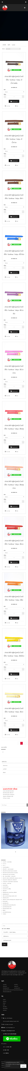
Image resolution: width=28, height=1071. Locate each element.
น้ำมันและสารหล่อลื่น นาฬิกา (7, 908)
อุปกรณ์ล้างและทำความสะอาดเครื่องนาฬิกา (9, 905)
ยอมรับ (23, 1066)
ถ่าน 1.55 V (4, 863)
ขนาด (4, 89)
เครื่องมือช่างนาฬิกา (6, 897)
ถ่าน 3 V (4, 865)
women (13, 45)
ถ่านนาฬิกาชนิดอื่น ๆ (6, 867)
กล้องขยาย (4, 796)
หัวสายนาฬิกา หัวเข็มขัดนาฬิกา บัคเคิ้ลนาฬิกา (10, 879)
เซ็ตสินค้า (4, 910)
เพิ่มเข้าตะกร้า (14, 101)
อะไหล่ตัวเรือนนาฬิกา (6, 894)
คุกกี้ (11, 1066)
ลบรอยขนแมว (12, 794)
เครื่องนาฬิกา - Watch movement (8, 869)
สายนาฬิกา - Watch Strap (7, 883)
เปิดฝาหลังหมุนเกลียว (6, 792)
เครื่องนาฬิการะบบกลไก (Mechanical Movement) (10, 872)
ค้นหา (4, 944)
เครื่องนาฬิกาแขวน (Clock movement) (8, 874)
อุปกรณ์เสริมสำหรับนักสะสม (7, 912)
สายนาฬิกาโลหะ (5, 885)
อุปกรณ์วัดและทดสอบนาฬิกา (7, 906)
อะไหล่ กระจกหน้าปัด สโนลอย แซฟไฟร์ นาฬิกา (10, 896)
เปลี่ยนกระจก (11, 792)
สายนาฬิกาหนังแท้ (5, 887)
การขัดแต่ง (4, 914)
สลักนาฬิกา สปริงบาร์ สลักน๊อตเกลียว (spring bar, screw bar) (12, 878)
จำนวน (5, 94)
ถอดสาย (4, 791)
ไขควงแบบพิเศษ (5, 901)
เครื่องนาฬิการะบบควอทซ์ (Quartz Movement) (10, 870)
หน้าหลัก (4, 45)
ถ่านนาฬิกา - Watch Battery (7, 861)
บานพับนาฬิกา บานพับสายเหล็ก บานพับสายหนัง (10, 881)
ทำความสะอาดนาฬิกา (6, 794)
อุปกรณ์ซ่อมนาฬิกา (6, 903)
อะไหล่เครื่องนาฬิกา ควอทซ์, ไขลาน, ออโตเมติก (10, 892)
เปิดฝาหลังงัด (12, 791)
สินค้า (9, 45)
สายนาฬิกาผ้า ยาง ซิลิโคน (7, 888)
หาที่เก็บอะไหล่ (9, 796)
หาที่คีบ (12, 796)
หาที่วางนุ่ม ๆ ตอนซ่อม (6, 798)
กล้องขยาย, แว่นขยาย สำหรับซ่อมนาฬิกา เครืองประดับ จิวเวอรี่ (12, 899)
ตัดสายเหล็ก (8, 791)
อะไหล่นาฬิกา (5, 890)
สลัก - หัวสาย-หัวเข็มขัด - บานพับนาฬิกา (9, 876)
